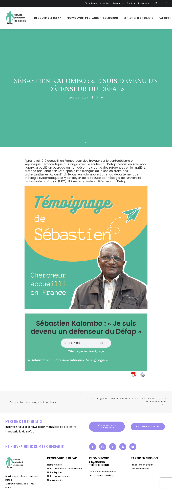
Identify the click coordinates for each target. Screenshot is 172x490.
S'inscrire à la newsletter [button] (107, 412)
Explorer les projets (138, 18)
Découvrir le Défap (47, 18)
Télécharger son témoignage (86, 337)
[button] (92, 432)
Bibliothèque (91, 3)
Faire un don (144, 3)
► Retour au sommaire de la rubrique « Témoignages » (68, 346)
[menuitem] (91, 3)
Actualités (105, 3)
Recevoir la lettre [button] (148, 412)
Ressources (118, 3)
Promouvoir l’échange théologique (92, 18)
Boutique (131, 3)
